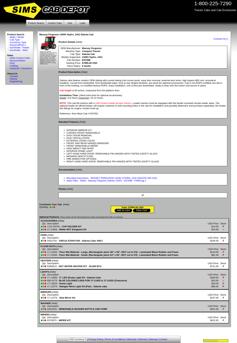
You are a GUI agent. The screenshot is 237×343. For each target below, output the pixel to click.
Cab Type (15, 39)
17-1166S (52, 229)
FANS (44, 235)
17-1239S (52, 255)
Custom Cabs (55, 23)
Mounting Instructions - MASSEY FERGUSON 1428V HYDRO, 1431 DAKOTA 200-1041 (111, 178)
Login (82, 23)
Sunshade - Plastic (19, 47)
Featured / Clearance (21, 68)
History (13, 78)
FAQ (12, 63)
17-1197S (52, 286)
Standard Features (68, 122)
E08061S (52, 266)
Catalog (14, 65)
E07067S (52, 320)
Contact (14, 76)
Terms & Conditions (115, 339)
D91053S (52, 309)
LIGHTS (45, 272)
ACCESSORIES (49, 220)
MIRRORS (46, 292)
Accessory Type (18, 42)
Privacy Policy (96, 339)
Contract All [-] (221, 39)
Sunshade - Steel (19, 50)
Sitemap (153, 339)
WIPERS (45, 314)
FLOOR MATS (48, 246)
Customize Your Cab (50, 204)
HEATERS (46, 260)
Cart (70, 23)
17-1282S (52, 283)
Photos (62, 189)
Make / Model (17, 37)
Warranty (131, 339)
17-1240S (52, 252)
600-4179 (52, 280)
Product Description (69, 72)
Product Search (36, 23)
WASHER (46, 303)
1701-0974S (53, 226)
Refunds (142, 339)
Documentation (18, 60)
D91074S (52, 240)
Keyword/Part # (18, 45)
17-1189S (52, 277)
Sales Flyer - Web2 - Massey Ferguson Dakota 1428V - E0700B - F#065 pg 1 (106, 180)
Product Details (67, 42)
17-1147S (52, 297)
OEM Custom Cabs (20, 58)
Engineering (16, 81)
